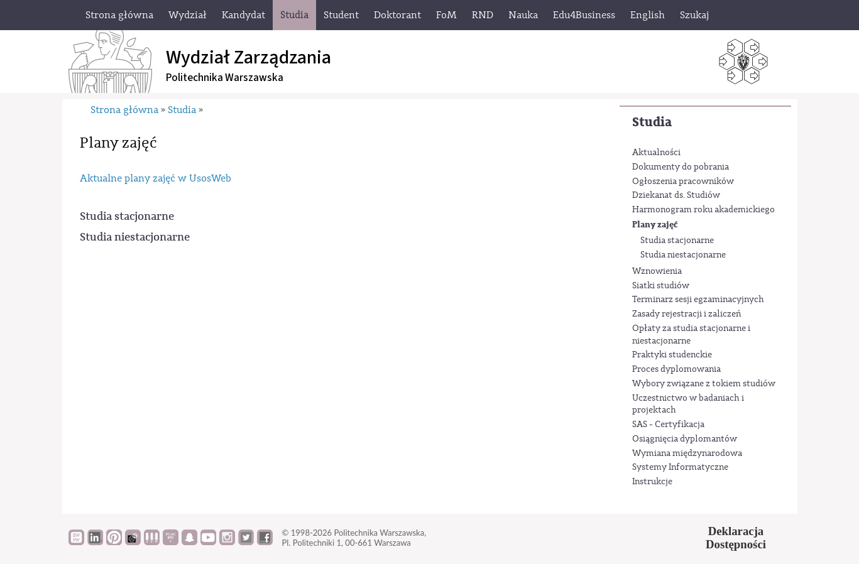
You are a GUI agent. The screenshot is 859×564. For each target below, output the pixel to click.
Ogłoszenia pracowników (683, 181)
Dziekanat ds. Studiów (676, 195)
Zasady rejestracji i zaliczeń (686, 314)
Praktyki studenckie (672, 355)
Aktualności (656, 152)
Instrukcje (652, 481)
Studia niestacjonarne (683, 255)
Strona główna (124, 110)
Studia (652, 122)
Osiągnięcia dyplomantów (684, 439)
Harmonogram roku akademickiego (703, 209)
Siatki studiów (660, 285)
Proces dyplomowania (676, 369)
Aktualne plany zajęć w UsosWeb (155, 178)
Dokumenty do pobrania (680, 167)
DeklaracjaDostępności (736, 537)
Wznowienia (657, 271)
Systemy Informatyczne (680, 467)
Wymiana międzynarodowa (687, 453)
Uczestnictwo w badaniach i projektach (688, 404)
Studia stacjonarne (677, 240)
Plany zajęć (654, 224)
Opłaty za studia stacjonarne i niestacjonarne (691, 335)
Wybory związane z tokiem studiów (703, 383)
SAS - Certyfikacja (668, 424)
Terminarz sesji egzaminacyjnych (698, 299)
